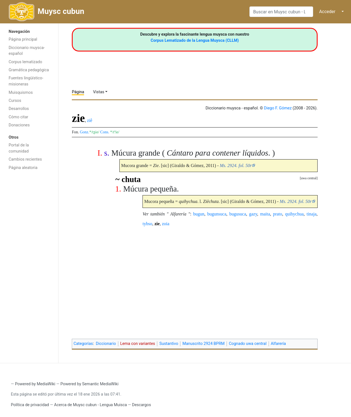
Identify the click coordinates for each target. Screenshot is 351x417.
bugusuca (237, 214)
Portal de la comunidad (19, 148)
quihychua (294, 214)
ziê (89, 120)
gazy (253, 214)
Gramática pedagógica (29, 70)
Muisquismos (21, 92)
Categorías (83, 343)
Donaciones (19, 125)
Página (78, 92)
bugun (198, 214)
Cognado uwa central (247, 343)
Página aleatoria (23, 167)
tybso (147, 223)
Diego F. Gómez (278, 108)
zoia (166, 223)
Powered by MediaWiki (35, 384)
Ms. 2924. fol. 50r (236, 165)
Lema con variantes (137, 343)
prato (277, 214)
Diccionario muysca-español (27, 50)
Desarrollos (19, 108)
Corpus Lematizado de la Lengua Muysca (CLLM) (195, 40)
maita (265, 214)
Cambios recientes (25, 159)
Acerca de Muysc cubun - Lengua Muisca (90, 405)
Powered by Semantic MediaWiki (89, 384)
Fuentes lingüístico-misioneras (26, 81)
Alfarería (278, 343)
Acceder (327, 11)
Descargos (141, 405)
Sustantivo (168, 343)
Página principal (23, 39)
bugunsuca (216, 214)
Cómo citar (18, 117)
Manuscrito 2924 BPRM (203, 343)
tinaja (311, 214)
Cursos (15, 100)
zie (157, 223)
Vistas (98, 92)
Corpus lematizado (25, 62)
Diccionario (106, 343)
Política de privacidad (30, 405)
